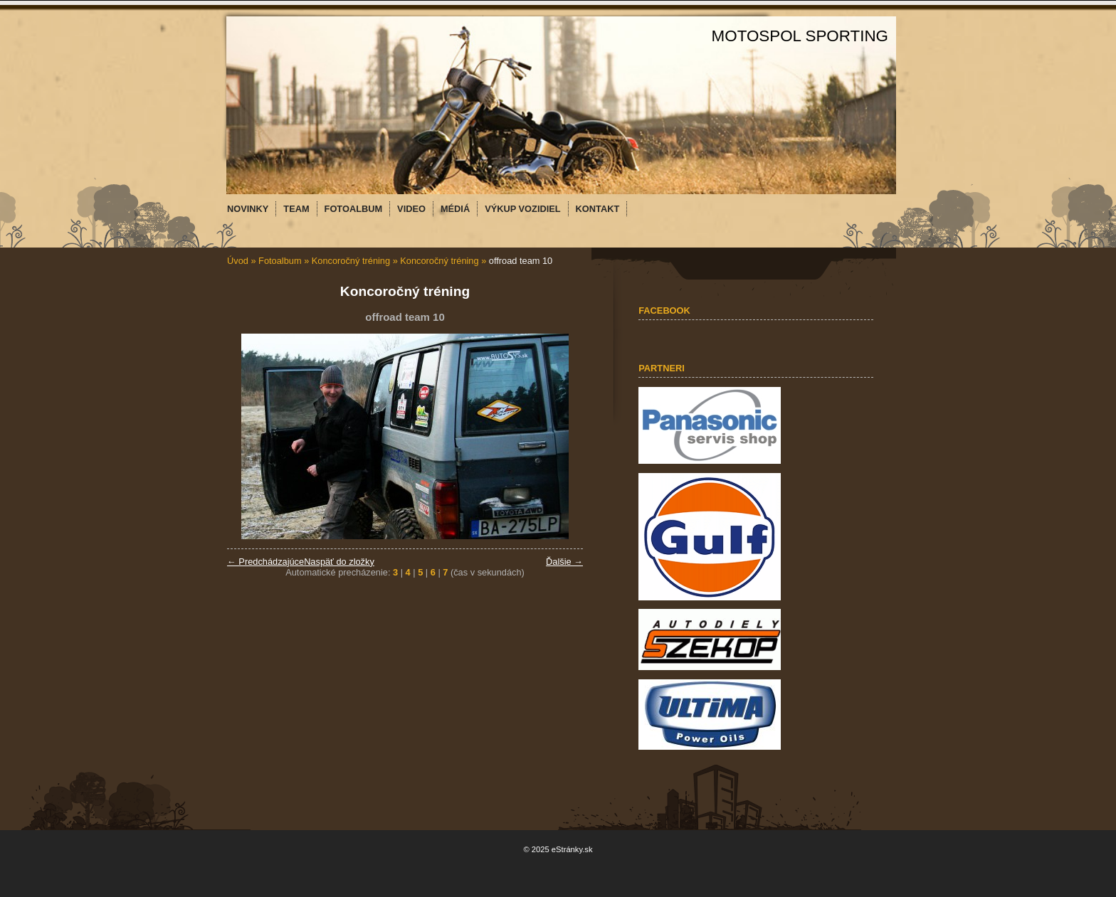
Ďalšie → (564, 561)
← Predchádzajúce (265, 561)
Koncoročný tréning (351, 260)
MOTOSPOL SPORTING (800, 36)
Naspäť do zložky (339, 561)
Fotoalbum (279, 260)
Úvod (237, 260)
